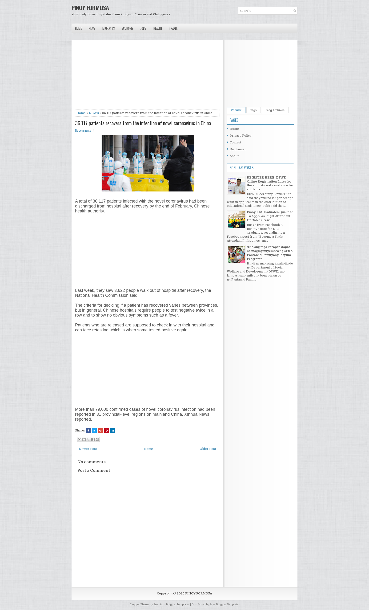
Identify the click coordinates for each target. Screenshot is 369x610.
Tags (253, 110)
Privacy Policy (241, 135)
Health (157, 28)
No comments (83, 130)
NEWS (94, 113)
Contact (235, 142)
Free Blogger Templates (225, 604)
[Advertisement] (147, 77)
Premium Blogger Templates (171, 604)
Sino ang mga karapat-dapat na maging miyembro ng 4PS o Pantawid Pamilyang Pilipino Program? (270, 253)
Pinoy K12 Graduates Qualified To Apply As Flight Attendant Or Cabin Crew (270, 216)
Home (78, 28)
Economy (127, 28)
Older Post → (210, 449)
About (234, 156)
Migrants (108, 28)
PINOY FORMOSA (90, 7)
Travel (173, 28)
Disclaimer (238, 149)
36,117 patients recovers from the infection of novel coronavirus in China (143, 123)
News (92, 28)
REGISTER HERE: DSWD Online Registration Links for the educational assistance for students (270, 183)
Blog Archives (275, 110)
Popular (236, 110)
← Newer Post (86, 449)
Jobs (143, 28)
